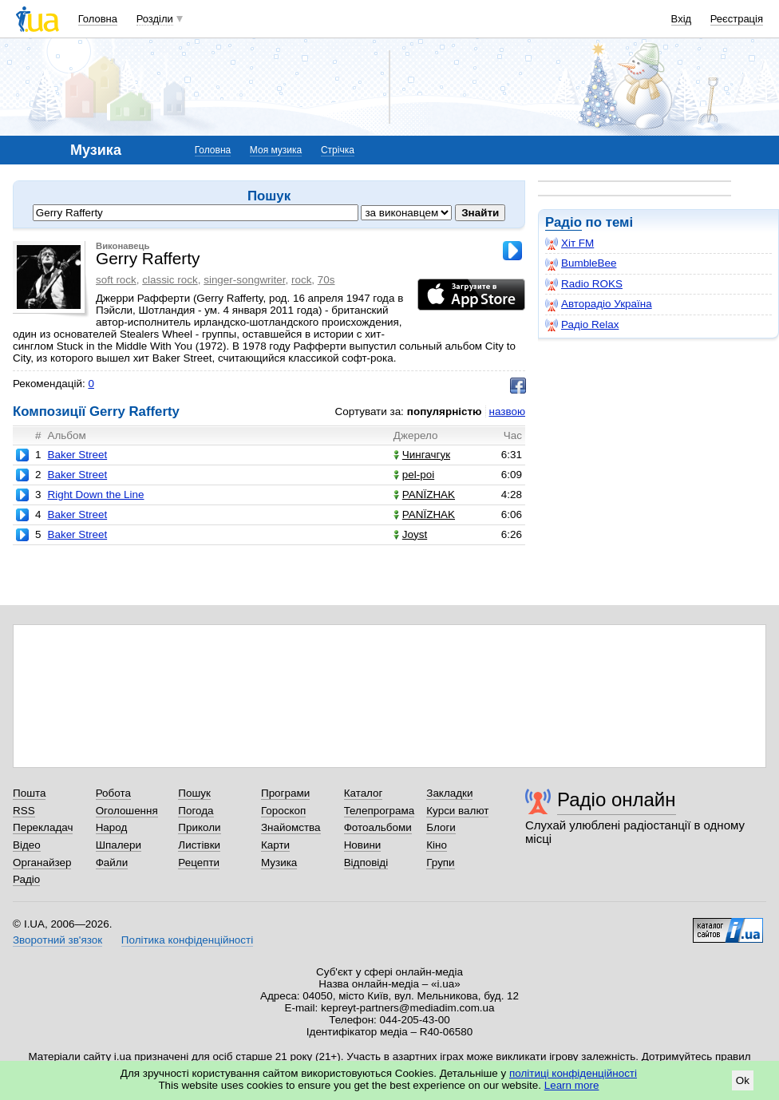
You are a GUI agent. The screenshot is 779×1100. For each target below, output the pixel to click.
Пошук (194, 793)
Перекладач (43, 827)
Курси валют (457, 811)
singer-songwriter (244, 280)
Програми (285, 793)
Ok (742, 1080)
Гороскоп (283, 811)
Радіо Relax (582, 325)
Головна (97, 19)
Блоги (441, 827)
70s (326, 280)
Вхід (681, 19)
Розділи (154, 19)
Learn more (571, 1085)
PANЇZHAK (424, 495)
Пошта (29, 793)
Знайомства (291, 827)
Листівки (199, 845)
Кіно (436, 845)
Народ (112, 827)
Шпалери (118, 845)
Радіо (563, 222)
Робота (113, 793)
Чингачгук (421, 455)
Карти (275, 845)
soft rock (116, 280)
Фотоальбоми (378, 827)
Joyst (410, 534)
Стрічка (337, 150)
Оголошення (127, 811)
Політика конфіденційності (187, 940)
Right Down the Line (95, 495)
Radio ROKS (584, 284)
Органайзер (42, 863)
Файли (112, 863)
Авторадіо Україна (598, 304)
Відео (27, 845)
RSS (24, 811)
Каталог (363, 793)
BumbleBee (580, 263)
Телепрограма (379, 811)
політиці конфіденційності (573, 1073)
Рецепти (198, 863)
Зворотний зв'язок (57, 940)
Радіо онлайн (616, 799)
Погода (195, 811)
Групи (440, 863)
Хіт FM (569, 243)
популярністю (444, 411)
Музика (279, 863)
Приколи (199, 827)
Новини (363, 845)
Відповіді (366, 863)
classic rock (169, 280)
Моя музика (276, 150)
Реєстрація (736, 19)
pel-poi (413, 475)
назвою (507, 411)
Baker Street (77, 455)
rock (301, 280)
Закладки (449, 793)
